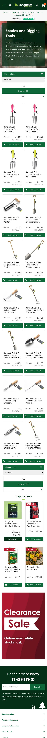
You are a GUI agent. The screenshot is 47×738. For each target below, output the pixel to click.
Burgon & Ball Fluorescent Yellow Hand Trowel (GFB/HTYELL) (33, 175)
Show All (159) (23, 91)
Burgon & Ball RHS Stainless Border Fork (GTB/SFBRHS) (34, 310)
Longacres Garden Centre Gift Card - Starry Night (12, 524)
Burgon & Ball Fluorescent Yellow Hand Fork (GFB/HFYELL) (11, 175)
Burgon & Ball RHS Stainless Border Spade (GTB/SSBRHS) (12, 355)
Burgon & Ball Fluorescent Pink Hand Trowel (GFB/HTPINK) (32, 130)
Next (23, 96)
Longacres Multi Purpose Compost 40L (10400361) (12, 569)
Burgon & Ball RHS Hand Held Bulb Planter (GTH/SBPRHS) (11, 220)
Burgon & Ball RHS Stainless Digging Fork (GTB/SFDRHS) (33, 445)
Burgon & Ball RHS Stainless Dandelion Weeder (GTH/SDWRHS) (34, 401)
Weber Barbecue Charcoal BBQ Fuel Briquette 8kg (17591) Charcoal (34, 526)
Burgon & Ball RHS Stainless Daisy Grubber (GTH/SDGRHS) (11, 401)
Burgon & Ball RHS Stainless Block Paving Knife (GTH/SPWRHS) (11, 311)
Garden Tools (34, 12)
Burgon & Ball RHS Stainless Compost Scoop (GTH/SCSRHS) (34, 355)
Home (5, 12)
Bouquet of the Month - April (33, 568)
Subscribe (37, 687)
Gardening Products (19, 12)
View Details (12, 539)
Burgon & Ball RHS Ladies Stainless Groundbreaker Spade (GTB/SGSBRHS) (33, 222)
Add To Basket (11, 144)
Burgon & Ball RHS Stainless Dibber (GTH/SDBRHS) (11, 445)
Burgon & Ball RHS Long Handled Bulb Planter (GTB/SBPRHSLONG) (12, 265)
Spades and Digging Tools (24, 15)
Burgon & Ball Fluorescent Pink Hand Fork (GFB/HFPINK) (10, 130)
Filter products (24, 74)
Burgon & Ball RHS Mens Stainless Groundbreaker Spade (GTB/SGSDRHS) (33, 267)
